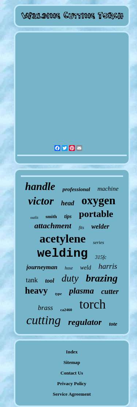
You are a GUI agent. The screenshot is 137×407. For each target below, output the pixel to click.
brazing (102, 278)
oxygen (98, 200)
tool (49, 281)
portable (96, 214)
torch (92, 304)
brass (45, 307)
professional (76, 189)
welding (62, 253)
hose (69, 268)
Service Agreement (72, 394)
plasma (81, 290)
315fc (100, 257)
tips (68, 216)
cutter (110, 291)
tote (113, 324)
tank (32, 280)
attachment (52, 225)
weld (85, 267)
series (98, 242)
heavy (36, 290)
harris (107, 266)
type (58, 293)
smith (51, 216)
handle (40, 186)
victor (41, 201)
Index (72, 351)
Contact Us (72, 373)
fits (81, 227)
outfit (34, 218)
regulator (85, 322)
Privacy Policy (72, 383)
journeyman (41, 267)
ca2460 (66, 309)
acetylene (62, 238)
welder (100, 226)
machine (108, 188)
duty (70, 278)
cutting (43, 320)
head (67, 203)
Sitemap (72, 362)
